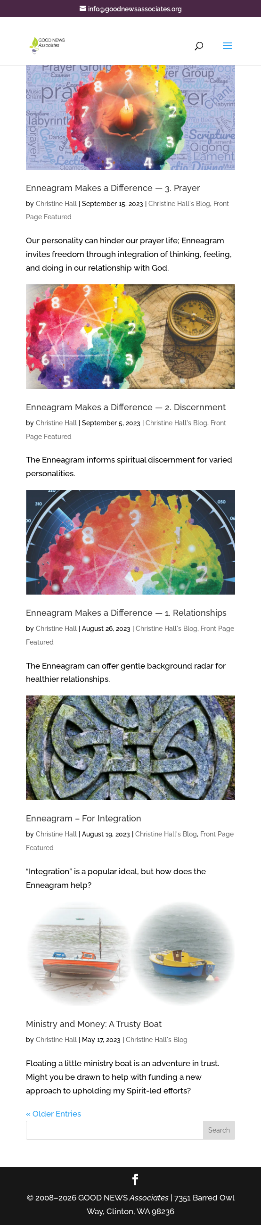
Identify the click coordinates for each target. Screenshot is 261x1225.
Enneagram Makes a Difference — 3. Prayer (113, 188)
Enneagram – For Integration (83, 818)
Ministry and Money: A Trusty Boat (94, 1024)
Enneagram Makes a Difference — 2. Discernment (126, 407)
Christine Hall (56, 203)
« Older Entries (53, 1113)
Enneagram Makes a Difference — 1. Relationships (126, 613)
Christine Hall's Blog (179, 203)
